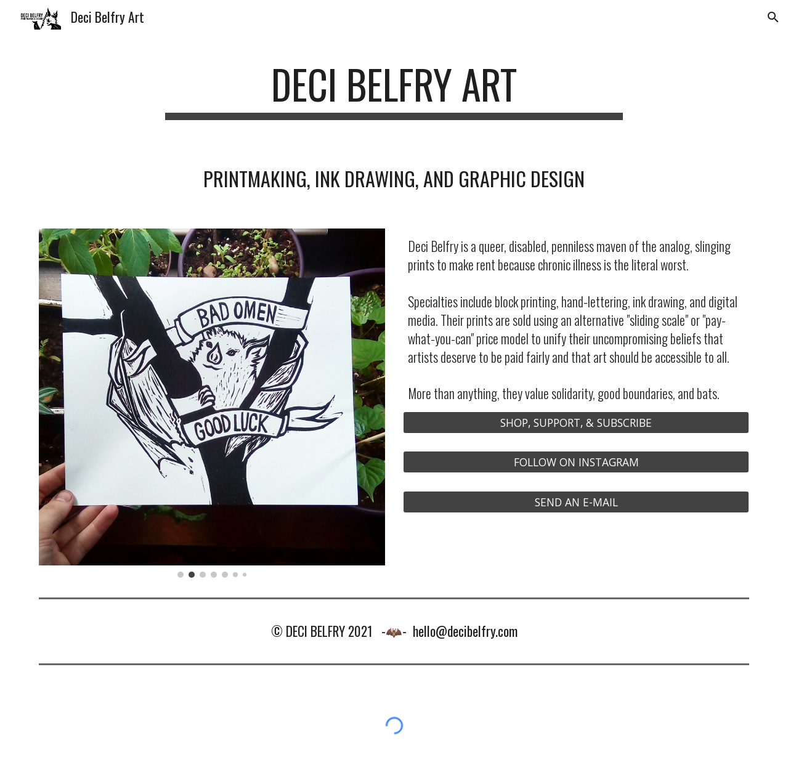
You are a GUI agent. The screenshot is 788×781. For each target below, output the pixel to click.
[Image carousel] (212, 403)
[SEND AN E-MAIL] (576, 501)
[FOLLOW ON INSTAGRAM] (576, 462)
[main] (394, 90)
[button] (773, 17)
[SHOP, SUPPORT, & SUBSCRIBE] (576, 422)
